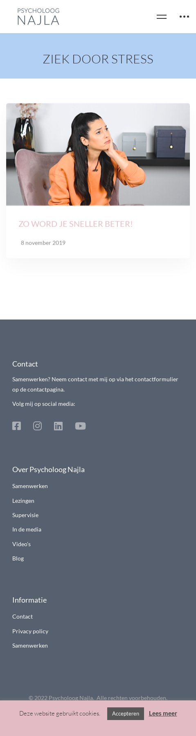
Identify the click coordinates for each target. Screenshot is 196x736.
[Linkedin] (58, 426)
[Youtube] (80, 426)
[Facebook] (16, 426)
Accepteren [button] (125, 713)
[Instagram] (37, 426)
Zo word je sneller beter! (75, 225)
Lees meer (163, 713)
